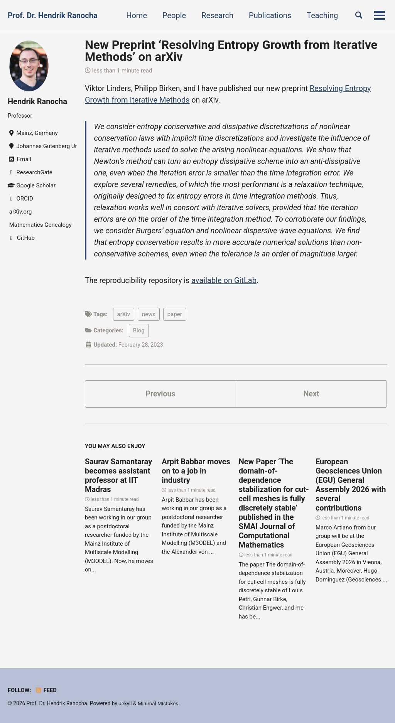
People (172, 15)
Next (311, 394)
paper (174, 315)
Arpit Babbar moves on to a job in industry (196, 472)
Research (215, 15)
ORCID (20, 198)
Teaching (320, 15)
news (148, 315)
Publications (267, 15)
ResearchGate (30, 172)
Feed (46, 690)
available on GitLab (227, 281)
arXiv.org (20, 211)
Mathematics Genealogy (40, 224)
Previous (160, 394)
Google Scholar (32, 185)
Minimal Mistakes (159, 703)
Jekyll (125, 703)
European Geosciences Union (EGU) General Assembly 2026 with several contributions (351, 486)
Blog (139, 331)
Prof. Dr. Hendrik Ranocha (53, 15)
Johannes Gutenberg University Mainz (42, 146)
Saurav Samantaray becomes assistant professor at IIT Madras (118, 476)
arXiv (123, 315)
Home (134, 15)
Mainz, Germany (33, 133)
